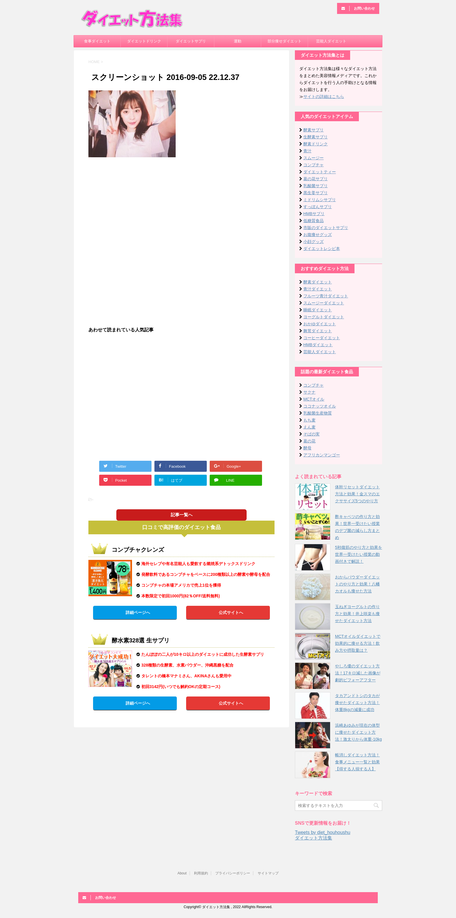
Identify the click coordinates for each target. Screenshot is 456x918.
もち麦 (309, 420)
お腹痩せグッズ (317, 234)
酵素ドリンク (315, 144)
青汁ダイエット (317, 289)
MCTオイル (313, 399)
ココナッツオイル (319, 406)
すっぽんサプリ (317, 206)
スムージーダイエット (323, 303)
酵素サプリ (313, 130)
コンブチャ (313, 164)
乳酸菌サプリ (315, 185)
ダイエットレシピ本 (321, 248)
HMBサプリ (314, 213)
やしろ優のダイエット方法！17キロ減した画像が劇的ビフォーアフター (357, 673)
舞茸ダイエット (317, 330)
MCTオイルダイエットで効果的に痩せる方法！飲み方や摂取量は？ (357, 643)
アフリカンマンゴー (321, 455)
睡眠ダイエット (317, 310)
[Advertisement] (181, 203)
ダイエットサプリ (191, 41)
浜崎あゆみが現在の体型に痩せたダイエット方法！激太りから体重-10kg (358, 732)
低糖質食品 (313, 220)
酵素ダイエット (317, 282)
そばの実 (311, 434)
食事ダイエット (97, 41)
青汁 (307, 151)
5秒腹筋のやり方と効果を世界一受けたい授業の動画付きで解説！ (358, 554)
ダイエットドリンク (144, 41)
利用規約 (201, 873)
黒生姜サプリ (315, 192)
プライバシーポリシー (232, 873)
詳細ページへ (138, 612)
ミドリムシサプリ (319, 199)
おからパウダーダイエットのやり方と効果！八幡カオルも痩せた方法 (357, 584)
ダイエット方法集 (313, 837)
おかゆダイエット (319, 324)
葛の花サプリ (315, 178)
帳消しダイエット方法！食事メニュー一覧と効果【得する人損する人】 (357, 762)
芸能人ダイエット (331, 41)
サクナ (309, 392)
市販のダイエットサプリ (325, 227)
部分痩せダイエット (285, 41)
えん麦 (309, 427)
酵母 (307, 448)
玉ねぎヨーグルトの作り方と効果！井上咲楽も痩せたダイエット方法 (357, 613)
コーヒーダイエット (321, 337)
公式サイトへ (231, 612)
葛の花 (309, 441)
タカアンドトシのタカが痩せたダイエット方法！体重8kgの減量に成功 (357, 702)
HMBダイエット (318, 344)
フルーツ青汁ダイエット (325, 296)
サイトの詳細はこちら (323, 96)
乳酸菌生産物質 (317, 413)
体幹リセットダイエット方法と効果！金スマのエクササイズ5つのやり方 (357, 494)
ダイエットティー (319, 171)
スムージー (313, 158)
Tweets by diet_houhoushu (322, 832)
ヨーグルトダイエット (323, 317)
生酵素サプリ (315, 137)
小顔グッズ (313, 241)
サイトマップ (268, 873)
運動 (237, 41)
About (181, 873)
